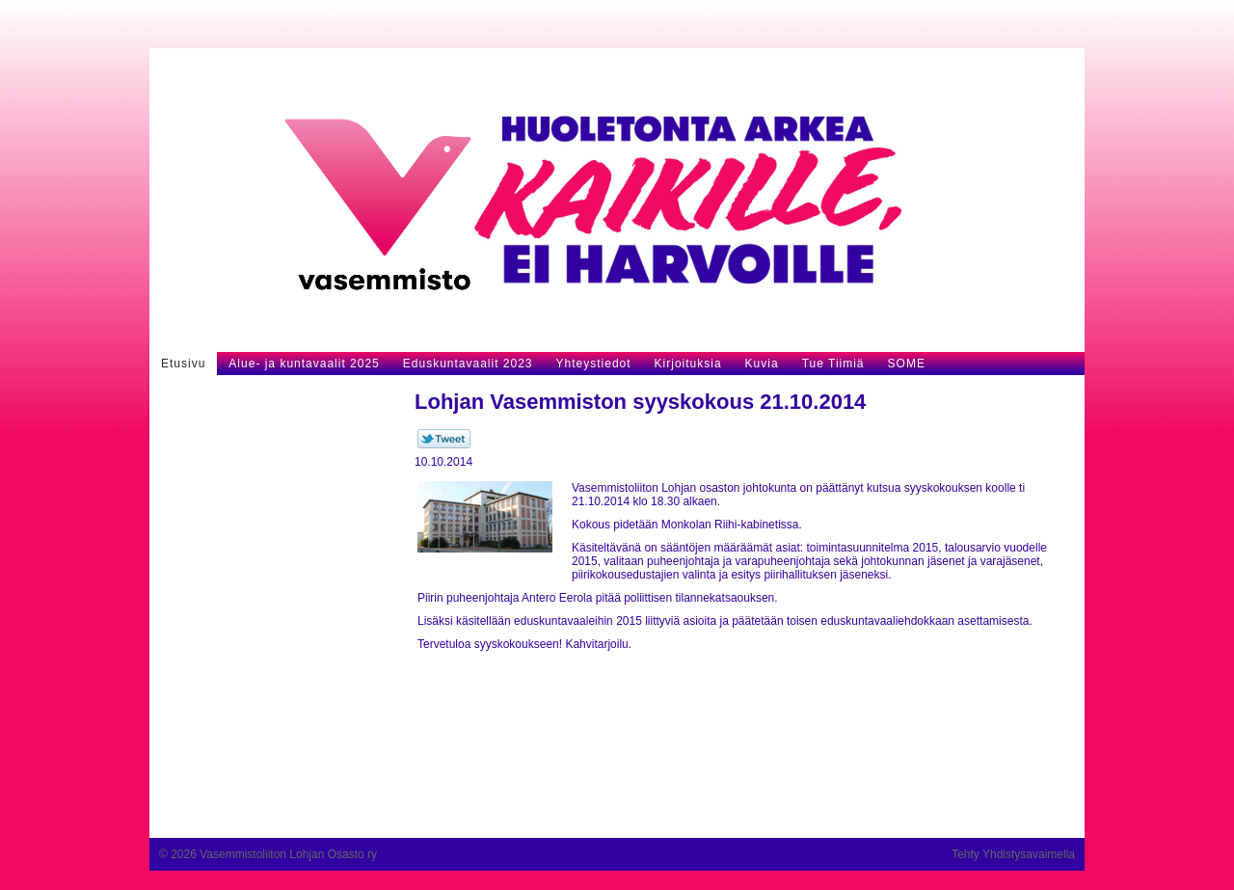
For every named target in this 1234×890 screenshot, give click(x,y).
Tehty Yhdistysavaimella (1013, 854)
